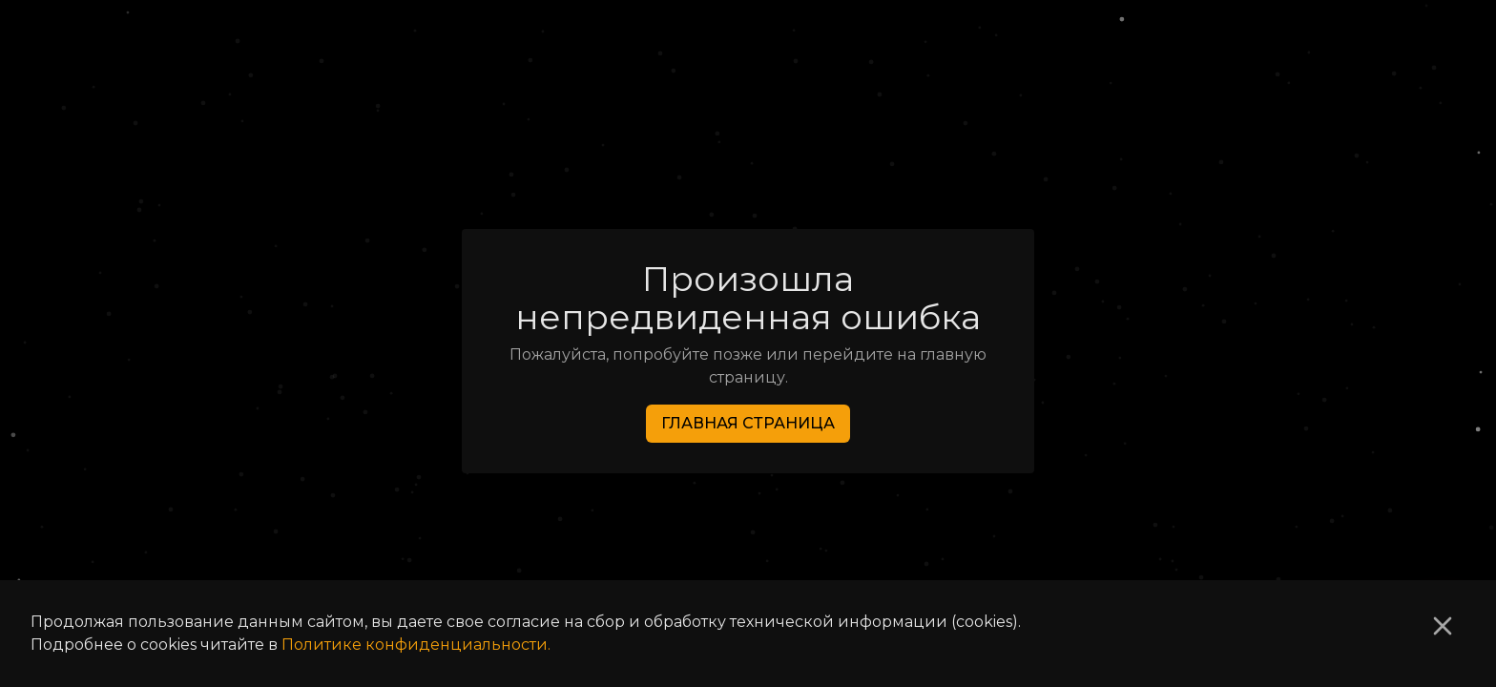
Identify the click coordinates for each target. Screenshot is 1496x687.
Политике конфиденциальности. (416, 644)
